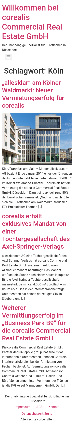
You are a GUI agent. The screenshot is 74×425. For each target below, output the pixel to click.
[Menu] (8, 57)
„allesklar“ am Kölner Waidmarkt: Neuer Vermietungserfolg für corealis (33, 94)
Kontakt (54, 407)
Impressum (23, 407)
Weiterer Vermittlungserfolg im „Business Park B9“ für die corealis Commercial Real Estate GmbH (36, 323)
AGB (40, 407)
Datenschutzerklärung (37, 413)
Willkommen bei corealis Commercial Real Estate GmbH (32, 22)
